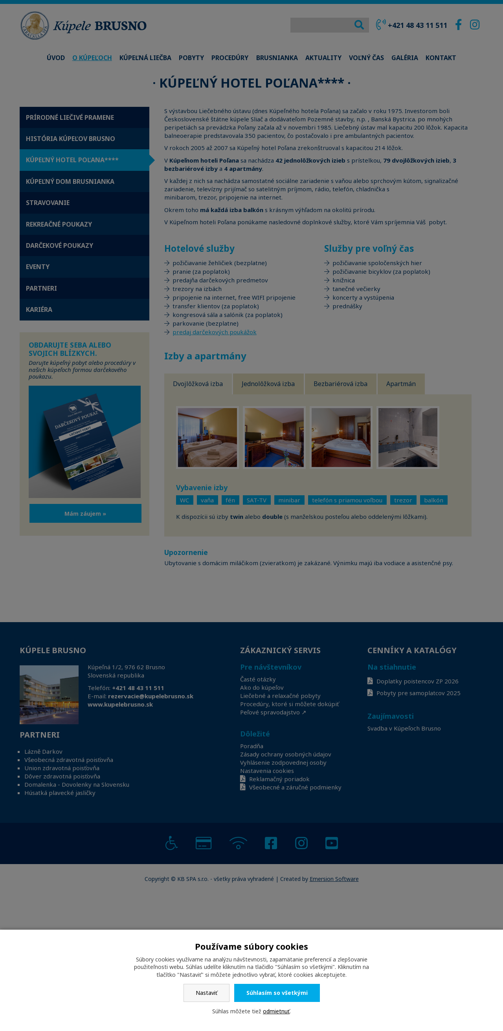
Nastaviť (206, 992)
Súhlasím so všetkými (277, 992)
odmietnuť (276, 1011)
